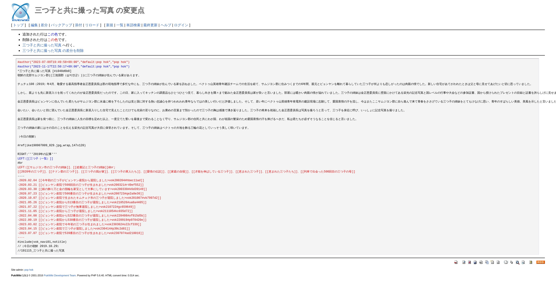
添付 (78, 25)
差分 (44, 25)
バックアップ (61, 25)
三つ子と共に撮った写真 (41, 45)
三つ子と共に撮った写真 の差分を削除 (53, 51)
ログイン (181, 25)
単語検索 (133, 25)
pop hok (28, 269)
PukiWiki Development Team (60, 275)
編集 (34, 25)
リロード (92, 25)
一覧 (119, 25)
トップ (18, 25)
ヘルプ (166, 25)
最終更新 (150, 25)
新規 (109, 25)
